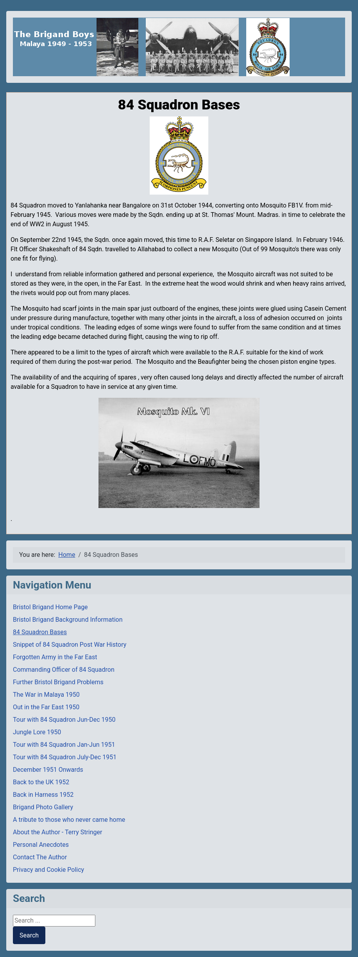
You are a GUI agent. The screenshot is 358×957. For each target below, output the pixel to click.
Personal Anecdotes (41, 844)
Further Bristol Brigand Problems (58, 682)
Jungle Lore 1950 (37, 732)
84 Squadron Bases (40, 632)
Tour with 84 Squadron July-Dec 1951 (64, 757)
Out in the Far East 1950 (46, 707)
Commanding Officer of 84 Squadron (64, 669)
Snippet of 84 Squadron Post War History (69, 644)
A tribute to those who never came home (69, 819)
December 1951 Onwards (48, 769)
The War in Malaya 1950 (46, 694)
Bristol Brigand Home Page (50, 607)
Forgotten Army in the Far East (55, 657)
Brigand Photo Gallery (43, 807)
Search (29, 935)
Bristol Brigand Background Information (68, 619)
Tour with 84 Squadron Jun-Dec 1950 (64, 719)
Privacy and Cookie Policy (48, 869)
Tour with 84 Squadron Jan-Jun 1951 (64, 744)
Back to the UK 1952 (41, 782)
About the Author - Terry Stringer (57, 832)
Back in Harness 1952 (43, 794)
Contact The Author (40, 857)
